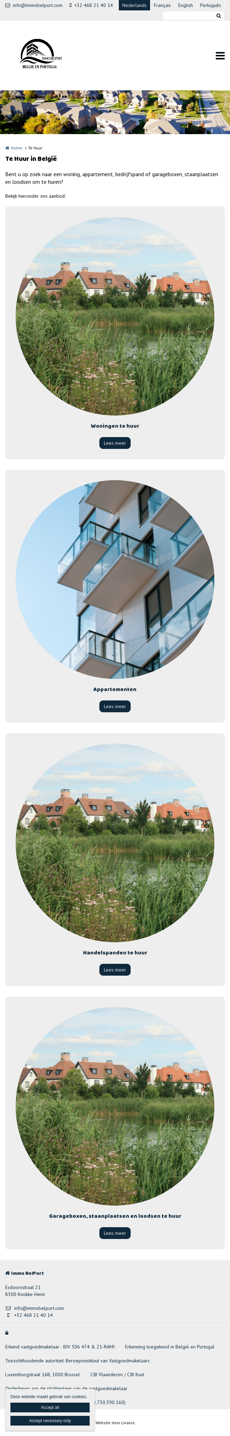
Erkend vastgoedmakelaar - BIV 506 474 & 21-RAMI (60, 1347)
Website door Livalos (115, 1422)
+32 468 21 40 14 (91, 5)
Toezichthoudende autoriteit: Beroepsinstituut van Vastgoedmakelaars (77, 1360)
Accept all (50, 1407)
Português (210, 5)
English (185, 5)
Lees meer (115, 443)
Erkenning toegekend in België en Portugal (169, 1347)
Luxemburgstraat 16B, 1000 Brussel (42, 1374)
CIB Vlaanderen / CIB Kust (117, 1374)
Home (16, 147)
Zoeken (218, 15)
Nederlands (134, 5)
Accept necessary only (50, 1420)
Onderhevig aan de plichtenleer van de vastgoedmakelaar (66, 1388)
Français (162, 5)
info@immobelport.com (34, 5)
